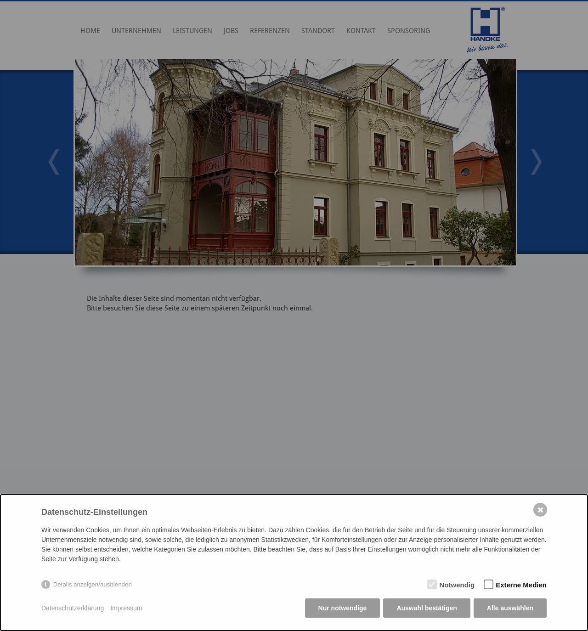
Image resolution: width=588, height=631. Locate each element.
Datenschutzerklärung (72, 608)
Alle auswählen (510, 608)
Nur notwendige (342, 608)
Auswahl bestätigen (426, 608)
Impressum (126, 608)
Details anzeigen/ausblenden (92, 584)
